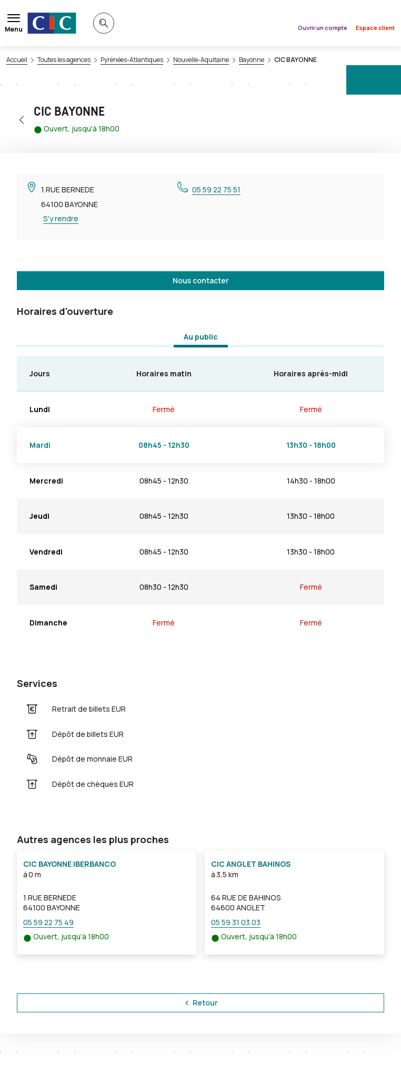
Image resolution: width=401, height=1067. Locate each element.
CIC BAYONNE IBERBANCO (69, 864)
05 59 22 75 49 (48, 922)
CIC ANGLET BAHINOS (250, 864)
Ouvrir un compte (322, 28)
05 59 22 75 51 (216, 189)
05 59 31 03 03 (235, 922)
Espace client (375, 28)
